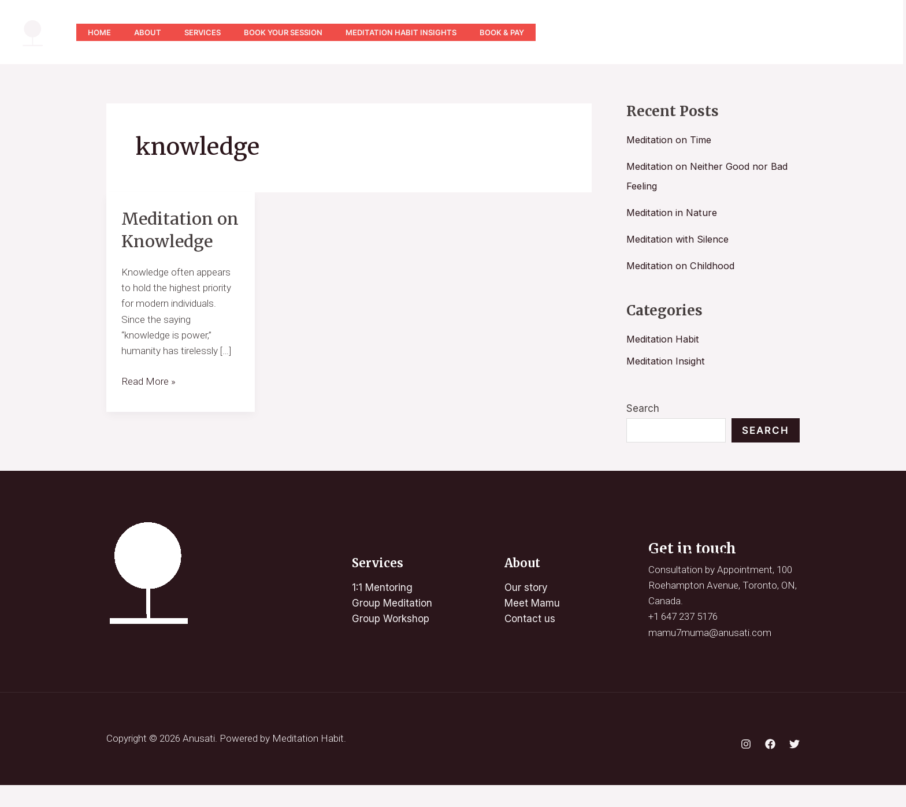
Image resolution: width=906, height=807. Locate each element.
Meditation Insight (668, 361)
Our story (526, 609)
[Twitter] (771, 32)
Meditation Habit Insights (421, 32)
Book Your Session (299, 32)
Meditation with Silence (680, 239)
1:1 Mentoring (382, 609)
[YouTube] (720, 32)
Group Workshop (390, 641)
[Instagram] (746, 32)
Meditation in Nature (673, 212)
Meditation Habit (664, 339)
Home (101, 32)
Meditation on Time (671, 140)
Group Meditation (392, 625)
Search (642, 408)
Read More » (148, 402)
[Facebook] (770, 766)
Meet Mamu (532, 625)
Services (214, 32)
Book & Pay (527, 32)
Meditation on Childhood (682, 266)
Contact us (529, 641)
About (154, 32)
